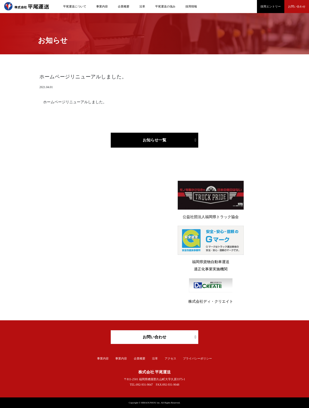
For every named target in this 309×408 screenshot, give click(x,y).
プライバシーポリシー (197, 358)
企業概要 (123, 6)
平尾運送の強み (165, 6)
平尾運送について (74, 6)
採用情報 (191, 6)
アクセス (170, 358)
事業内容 (102, 6)
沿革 (142, 6)
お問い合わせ (296, 6)
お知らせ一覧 (154, 140)
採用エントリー (270, 6)
